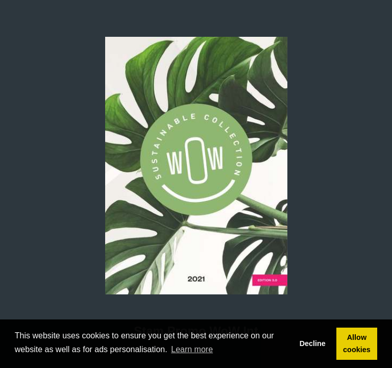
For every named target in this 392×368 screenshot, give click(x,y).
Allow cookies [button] (357, 343)
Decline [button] (313, 343)
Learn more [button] (192, 349)
